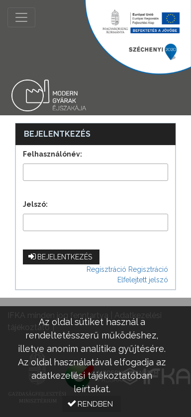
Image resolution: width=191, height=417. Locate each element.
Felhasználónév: (52, 154)
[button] (61, 257)
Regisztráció (106, 269)
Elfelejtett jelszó (142, 280)
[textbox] (95, 172)
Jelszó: (35, 204)
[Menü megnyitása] (21, 17)
